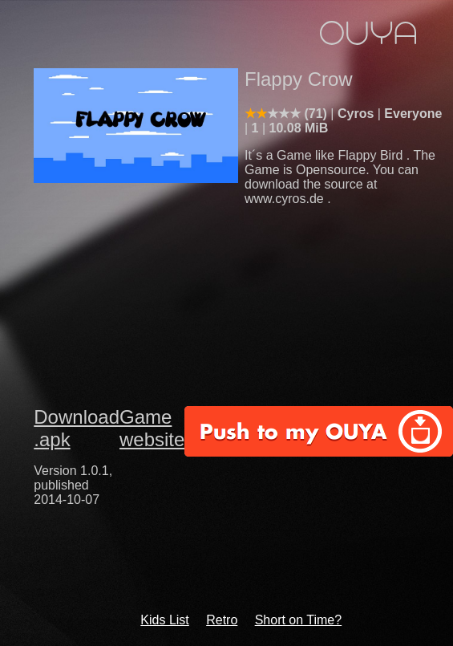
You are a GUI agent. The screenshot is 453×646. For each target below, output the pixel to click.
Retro (221, 620)
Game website (151, 428)
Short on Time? (298, 620)
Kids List (164, 620)
